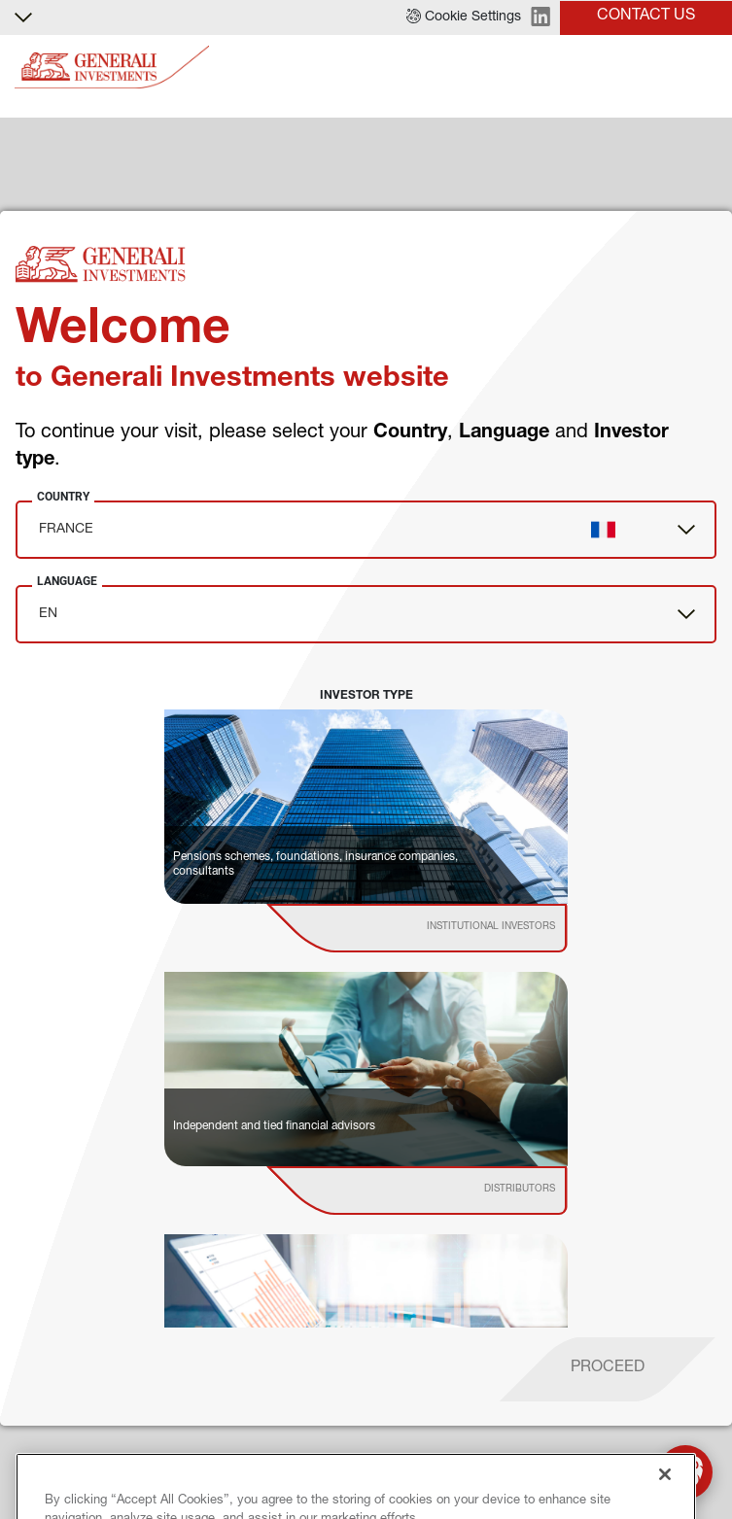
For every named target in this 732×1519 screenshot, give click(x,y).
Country (63, 496)
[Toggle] (705, 67)
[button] (464, 17)
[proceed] (607, 1369)
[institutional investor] (445, 928)
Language (67, 581)
